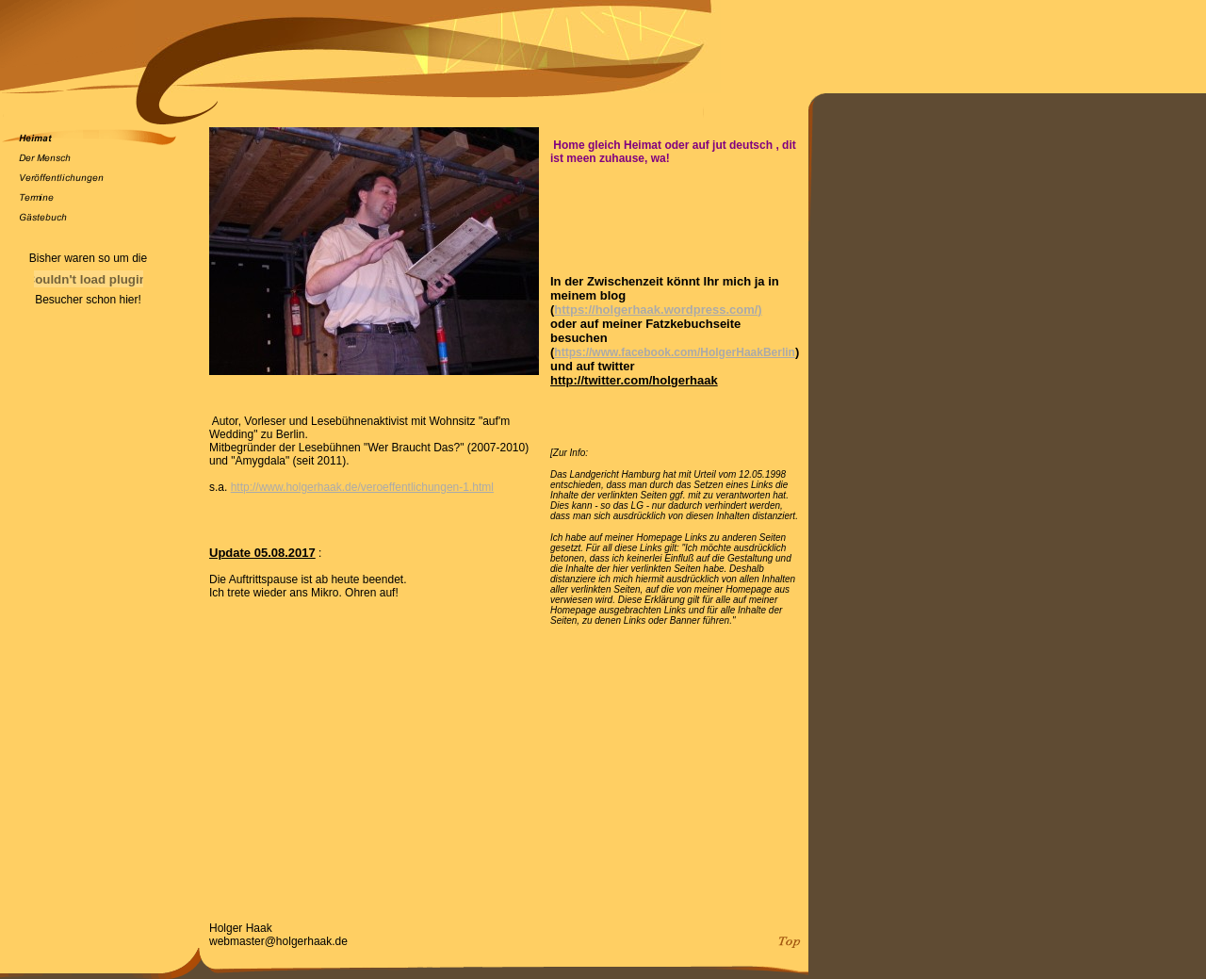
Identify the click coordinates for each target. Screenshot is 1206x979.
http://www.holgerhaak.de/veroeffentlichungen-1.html (362, 487)
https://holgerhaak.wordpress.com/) (657, 309)
